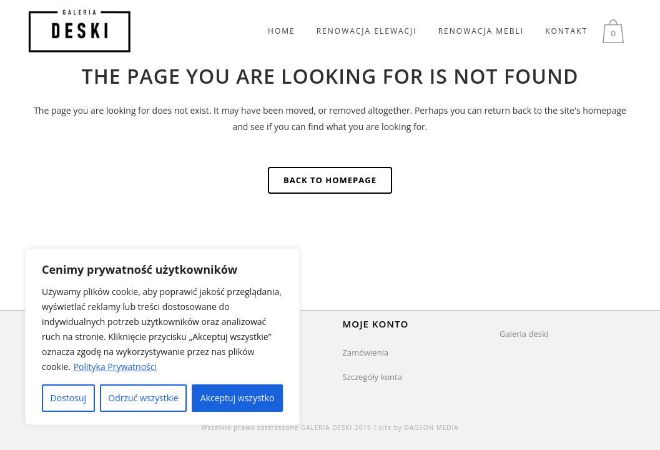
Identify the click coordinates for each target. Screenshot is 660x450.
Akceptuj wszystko (237, 398)
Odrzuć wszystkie (143, 398)
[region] (162, 337)
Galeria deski (524, 333)
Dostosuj (68, 398)
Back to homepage (330, 180)
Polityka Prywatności (115, 366)
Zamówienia (366, 352)
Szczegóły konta (372, 376)
